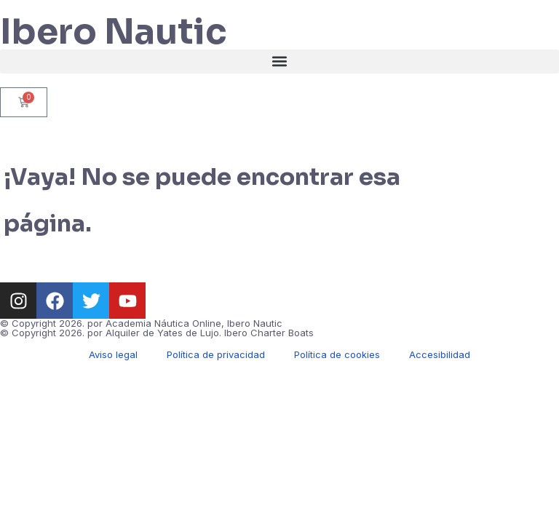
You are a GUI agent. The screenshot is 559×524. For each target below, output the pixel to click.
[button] (279, 61)
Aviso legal (113, 354)
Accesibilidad (439, 354)
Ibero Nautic (113, 31)
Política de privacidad (216, 354)
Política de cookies (337, 354)
